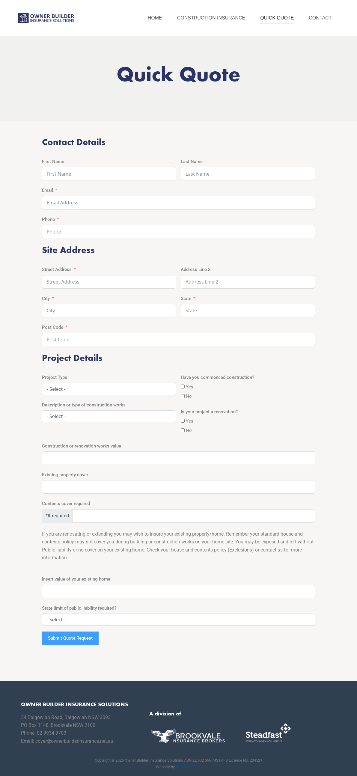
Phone (48, 219)
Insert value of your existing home (76, 579)
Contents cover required (66, 503)
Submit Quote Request (70, 638)
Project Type (54, 377)
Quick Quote (277, 17)
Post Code (52, 327)
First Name (53, 161)
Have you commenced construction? (217, 377)
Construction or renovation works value (81, 446)
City (46, 298)
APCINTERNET (188, 767)
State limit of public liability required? (79, 608)
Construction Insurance (211, 17)
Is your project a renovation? (209, 412)
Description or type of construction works (84, 405)
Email (47, 190)
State (186, 298)
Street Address (57, 269)
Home (155, 17)
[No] (183, 396)
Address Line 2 (196, 269)
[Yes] (183, 386)
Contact (320, 17)
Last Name (192, 161)
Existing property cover (65, 474)
